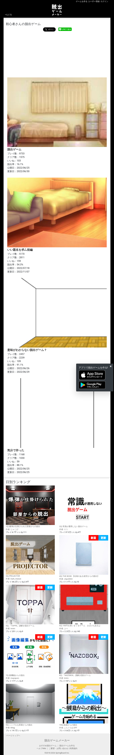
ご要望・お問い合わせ (58, 748)
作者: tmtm (10, 628)
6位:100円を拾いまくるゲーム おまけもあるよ (83, 606)
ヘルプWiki (41, 748)
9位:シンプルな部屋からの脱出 (30, 705)
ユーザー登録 (94, 1)
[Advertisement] (57, 53)
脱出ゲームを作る (67, 745)
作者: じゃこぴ (12, 529)
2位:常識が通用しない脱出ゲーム (83, 506)
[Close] (111, 366)
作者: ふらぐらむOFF (68, 728)
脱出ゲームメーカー (57, 740)
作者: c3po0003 (65, 579)
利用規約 (73, 748)
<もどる (8, 14)
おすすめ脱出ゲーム (48, 745)
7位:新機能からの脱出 (30, 655)
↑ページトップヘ (13, 735)
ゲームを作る (81, 1)
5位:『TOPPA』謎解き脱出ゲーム (30, 606)
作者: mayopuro (12, 678)
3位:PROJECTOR (30, 556)
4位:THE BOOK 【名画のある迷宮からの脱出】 (83, 556)
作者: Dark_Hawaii (13, 579)
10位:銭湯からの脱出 (83, 705)
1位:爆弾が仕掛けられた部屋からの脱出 (30, 506)
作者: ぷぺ (63, 628)
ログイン (104, 1)
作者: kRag (10, 728)
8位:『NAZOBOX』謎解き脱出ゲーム (83, 655)
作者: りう (63, 529)
